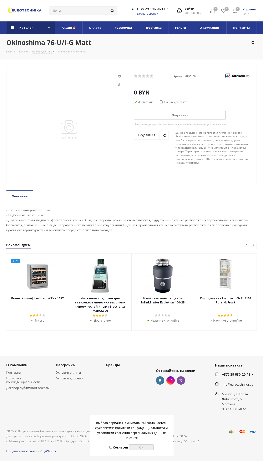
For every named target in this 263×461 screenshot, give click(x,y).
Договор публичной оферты (28, 388)
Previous (246, 245)
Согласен (118, 447)
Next (253, 245)
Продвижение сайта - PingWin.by (31, 451)
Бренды (113, 365)
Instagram (170, 380)
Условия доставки (70, 378)
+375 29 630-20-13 (150, 9)
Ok (141, 447)
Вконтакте (160, 380)
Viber (181, 380)
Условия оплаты (68, 372)
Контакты (13, 372)
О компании (16, 365)
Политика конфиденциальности (23, 380)
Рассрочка (65, 365)
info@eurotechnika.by (237, 384)
